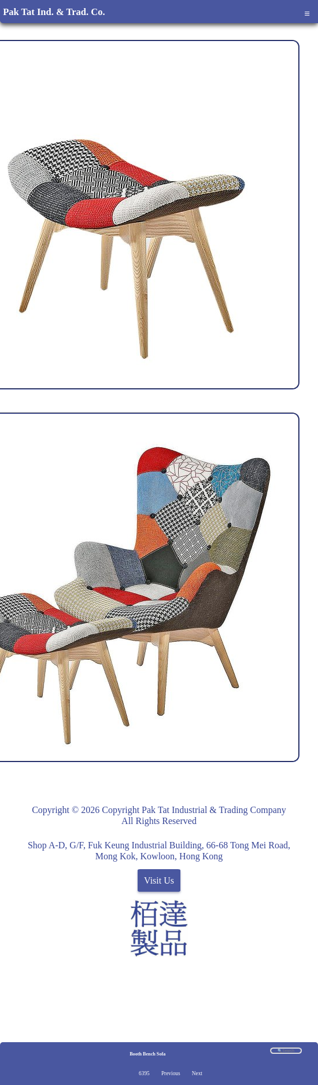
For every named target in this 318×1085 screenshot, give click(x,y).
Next (197, 1073)
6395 (144, 1073)
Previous (170, 1073)
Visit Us (159, 880)
